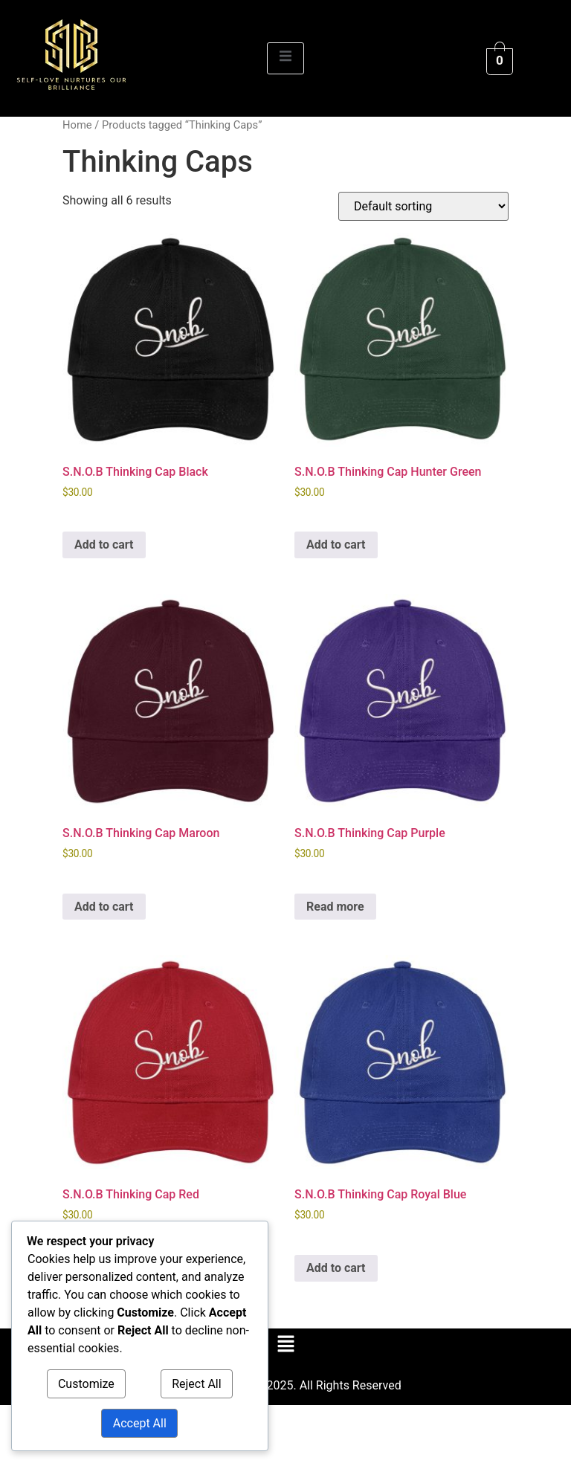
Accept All (140, 1423)
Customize (86, 1384)
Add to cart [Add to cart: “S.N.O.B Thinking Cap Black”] (104, 544)
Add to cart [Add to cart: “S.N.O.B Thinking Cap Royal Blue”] (336, 1268)
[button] (285, 1344)
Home (77, 125)
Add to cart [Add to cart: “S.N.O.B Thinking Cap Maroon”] (104, 907)
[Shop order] (423, 206)
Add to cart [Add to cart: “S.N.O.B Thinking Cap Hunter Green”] (336, 544)
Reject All (196, 1384)
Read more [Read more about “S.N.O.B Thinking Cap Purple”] (335, 907)
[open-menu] (285, 58)
